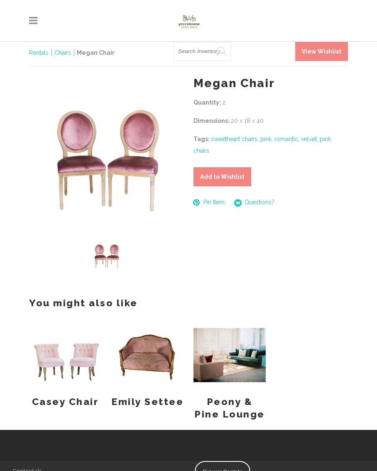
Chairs (62, 52)
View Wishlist (321, 51)
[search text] (202, 51)
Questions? (254, 203)
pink (266, 139)
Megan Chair (96, 52)
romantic (286, 139)
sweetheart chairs (234, 139)
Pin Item (209, 202)
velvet (309, 139)
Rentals (39, 52)
